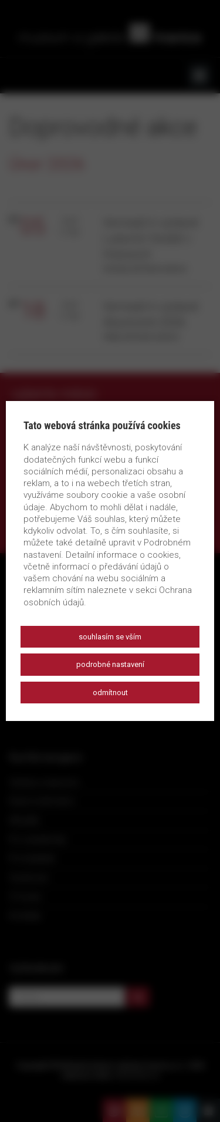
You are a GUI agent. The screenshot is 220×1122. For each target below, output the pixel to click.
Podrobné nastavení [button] (110, 664)
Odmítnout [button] (110, 692)
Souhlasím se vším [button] (110, 636)
